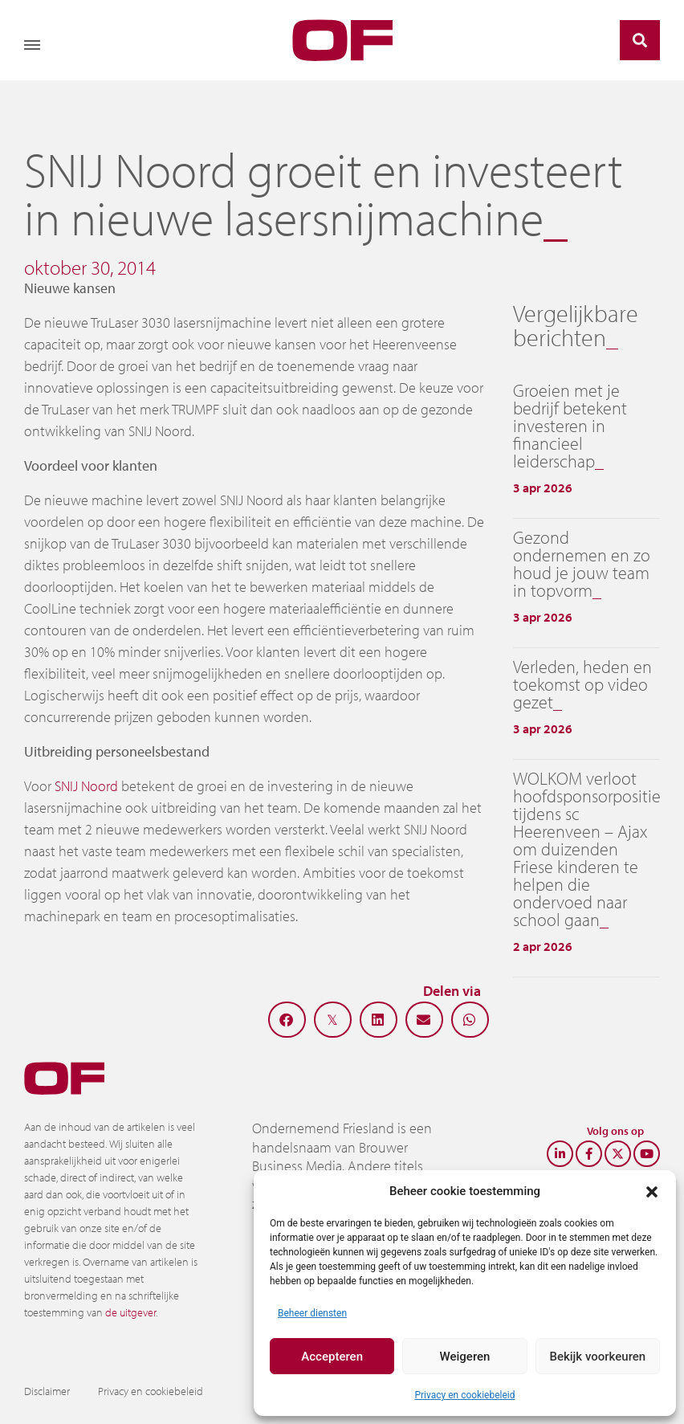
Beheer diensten (312, 1313)
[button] (652, 1191)
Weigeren (465, 1356)
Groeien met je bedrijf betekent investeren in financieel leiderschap (570, 425)
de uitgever (130, 1312)
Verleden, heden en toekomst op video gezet (582, 684)
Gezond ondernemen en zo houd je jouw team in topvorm (581, 564)
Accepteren (332, 1356)
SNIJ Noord (86, 786)
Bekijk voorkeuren (597, 1356)
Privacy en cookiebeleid (464, 1395)
